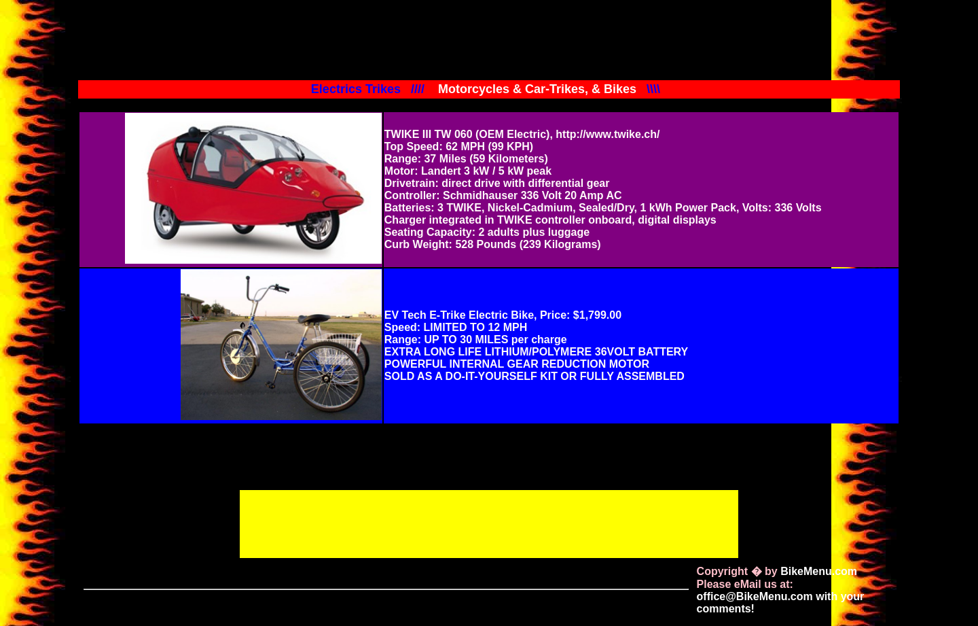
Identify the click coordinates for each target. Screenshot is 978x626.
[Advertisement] (489, 522)
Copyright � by (777, 571)
